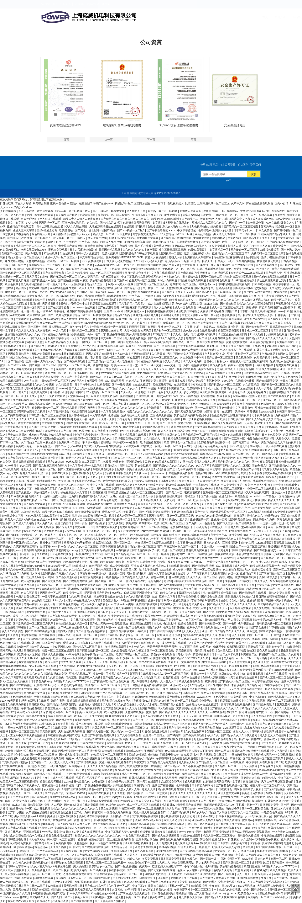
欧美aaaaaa (118, 365)
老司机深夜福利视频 (203, 334)
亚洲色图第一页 (44, 369)
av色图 (30, 588)
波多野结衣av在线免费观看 (182, 453)
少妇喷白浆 (177, 731)
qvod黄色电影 (58, 619)
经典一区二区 (173, 446)
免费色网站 (23, 619)
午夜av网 (111, 627)
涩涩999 (68, 642)
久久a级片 (258, 346)
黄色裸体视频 (162, 245)
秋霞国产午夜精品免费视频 (98, 735)
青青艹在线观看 (223, 411)
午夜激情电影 (159, 299)
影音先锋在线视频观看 (170, 496)
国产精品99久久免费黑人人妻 (255, 315)
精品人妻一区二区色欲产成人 (73, 211)
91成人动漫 (257, 334)
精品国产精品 (122, 315)
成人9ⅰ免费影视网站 (52, 396)
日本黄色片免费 (272, 434)
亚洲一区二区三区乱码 (181, 515)
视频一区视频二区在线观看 (106, 843)
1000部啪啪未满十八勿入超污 (123, 716)
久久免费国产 (230, 773)
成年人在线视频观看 (60, 716)
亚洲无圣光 (284, 704)
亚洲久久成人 (29, 396)
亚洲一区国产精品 (104, 230)
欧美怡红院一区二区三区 (169, 523)
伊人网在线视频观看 (257, 492)
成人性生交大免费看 (93, 604)
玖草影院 (255, 843)
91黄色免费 (199, 384)
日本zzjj (275, 635)
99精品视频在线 (245, 280)
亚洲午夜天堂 (266, 295)
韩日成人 (78, 565)
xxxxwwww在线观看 (83, 307)
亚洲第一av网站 (114, 311)
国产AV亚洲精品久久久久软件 (224, 372)
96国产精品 (269, 777)
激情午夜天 (58, 700)
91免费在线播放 (211, 241)
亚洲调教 (140, 392)
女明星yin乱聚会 (58, 299)
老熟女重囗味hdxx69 (34, 249)
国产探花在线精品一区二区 (32, 500)
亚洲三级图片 (288, 369)
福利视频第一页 (150, 642)
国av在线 (64, 453)
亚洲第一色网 (155, 392)
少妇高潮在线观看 (277, 334)
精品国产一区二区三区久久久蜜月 (36, 245)
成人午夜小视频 (97, 238)
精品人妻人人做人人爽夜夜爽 (81, 218)
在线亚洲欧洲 (159, 731)
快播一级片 (86, 265)
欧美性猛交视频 (262, 569)
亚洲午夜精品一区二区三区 (43, 295)
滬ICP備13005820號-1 (167, 199)
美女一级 (148, 496)
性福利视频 (279, 608)
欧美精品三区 (106, 214)
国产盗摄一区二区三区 (220, 357)
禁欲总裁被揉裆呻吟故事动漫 (277, 893)
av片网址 (206, 646)
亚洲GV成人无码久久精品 (266, 534)
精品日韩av (169, 804)
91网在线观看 (19, 496)
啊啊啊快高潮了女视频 (142, 326)
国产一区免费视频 (126, 866)
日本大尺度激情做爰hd (83, 249)
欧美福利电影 (64, 843)
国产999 (156, 534)
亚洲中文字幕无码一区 (61, 338)
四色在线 (257, 739)
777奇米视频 (149, 388)
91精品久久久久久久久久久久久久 (263, 322)
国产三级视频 (69, 430)
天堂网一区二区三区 (62, 854)
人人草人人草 (127, 369)
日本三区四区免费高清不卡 (126, 342)
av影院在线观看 (163, 542)
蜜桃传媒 (152, 712)
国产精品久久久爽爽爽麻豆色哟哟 (225, 897)
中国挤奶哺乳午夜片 (238, 507)
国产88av (60, 446)
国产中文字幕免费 (77, 376)
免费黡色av (264, 585)
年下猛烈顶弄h (162, 334)
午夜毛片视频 (26, 585)
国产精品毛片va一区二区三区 (228, 511)
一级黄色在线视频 (231, 434)
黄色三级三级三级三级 (173, 249)
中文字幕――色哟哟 (141, 295)
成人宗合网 (187, 615)
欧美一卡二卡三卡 (75, 800)
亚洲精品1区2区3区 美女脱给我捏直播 (105, 739)
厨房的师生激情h (31, 789)
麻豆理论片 (38, 346)
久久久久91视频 (44, 384)
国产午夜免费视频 (263, 461)
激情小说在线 (23, 750)
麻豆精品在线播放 (40, 403)
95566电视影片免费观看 (285, 581)
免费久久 (34, 496)
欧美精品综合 (37, 265)
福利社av (223, 361)
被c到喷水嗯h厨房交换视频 (251, 288)
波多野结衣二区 (59, 326)
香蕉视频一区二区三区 (59, 372)
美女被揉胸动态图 (16, 770)
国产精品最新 (69, 407)
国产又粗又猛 (171, 265)
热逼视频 (273, 546)
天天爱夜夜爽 (184, 650)
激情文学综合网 (239, 534)
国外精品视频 (222, 716)
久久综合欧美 (135, 615)
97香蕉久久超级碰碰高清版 (267, 612)
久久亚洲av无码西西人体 (148, 261)
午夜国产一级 (85, 292)
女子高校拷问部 (187, 469)
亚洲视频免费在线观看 (154, 380)
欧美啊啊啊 (194, 388)
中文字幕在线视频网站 (192, 346)
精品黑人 (271, 477)
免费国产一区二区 (13, 253)
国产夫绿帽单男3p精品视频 (97, 550)
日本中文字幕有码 (273, 685)
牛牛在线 (121, 619)
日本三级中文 (18, 265)
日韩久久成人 (262, 349)
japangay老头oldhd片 (34, 746)
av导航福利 (99, 781)
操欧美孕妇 (270, 731)
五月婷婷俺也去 (78, 415)
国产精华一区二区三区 (167, 330)
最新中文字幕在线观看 (162, 573)
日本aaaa (61, 388)
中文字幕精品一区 (218, 249)
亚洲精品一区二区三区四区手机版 (223, 492)
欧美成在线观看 (37, 315)
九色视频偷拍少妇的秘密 (206, 226)
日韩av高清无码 (238, 446)
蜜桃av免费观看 (58, 249)
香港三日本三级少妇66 (14, 743)
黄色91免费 (266, 307)
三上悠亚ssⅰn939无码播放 (38, 527)
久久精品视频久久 (151, 500)
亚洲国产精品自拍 (124, 372)
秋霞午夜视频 (29, 635)
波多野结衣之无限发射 (176, 222)
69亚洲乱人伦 (62, 646)
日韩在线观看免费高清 (211, 268)
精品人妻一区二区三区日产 (146, 546)
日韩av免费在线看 (279, 592)
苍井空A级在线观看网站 (78, 874)
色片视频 (85, 430)
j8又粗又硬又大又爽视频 (90, 889)
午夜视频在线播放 (104, 469)
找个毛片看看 (143, 245)
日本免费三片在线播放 (93, 615)
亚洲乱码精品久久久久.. (14, 346)
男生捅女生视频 (53, 531)
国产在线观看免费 (267, 265)
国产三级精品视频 (262, 214)
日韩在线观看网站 (215, 619)
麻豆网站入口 (77, 766)
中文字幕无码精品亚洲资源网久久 (141, 276)
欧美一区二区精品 (137, 897)
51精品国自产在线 (61, 434)
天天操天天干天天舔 (95, 662)
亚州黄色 (156, 365)
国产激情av (121, 280)
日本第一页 (246, 311)
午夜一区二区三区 (287, 847)
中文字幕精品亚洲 (16, 426)
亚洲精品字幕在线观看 (21, 226)
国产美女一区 (109, 434)
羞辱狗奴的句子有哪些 (77, 542)
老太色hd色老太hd (21, 357)
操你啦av (233, 211)
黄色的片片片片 (41, 234)
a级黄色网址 (233, 638)
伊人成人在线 (181, 334)
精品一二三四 (293, 322)
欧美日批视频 (255, 673)
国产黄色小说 (83, 230)
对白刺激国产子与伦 (192, 357)
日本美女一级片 (225, 261)
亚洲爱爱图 (145, 346)
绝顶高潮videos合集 (177, 261)
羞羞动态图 (44, 901)
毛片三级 (71, 677)
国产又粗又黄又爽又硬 (189, 411)
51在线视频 (67, 253)
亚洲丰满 (169, 770)
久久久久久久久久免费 (216, 746)
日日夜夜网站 (37, 704)
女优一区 (40, 299)
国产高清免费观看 (88, 338)
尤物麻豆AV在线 (76, 793)
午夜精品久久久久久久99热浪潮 (159, 319)
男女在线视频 (90, 561)
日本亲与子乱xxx (243, 230)
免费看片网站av (129, 527)
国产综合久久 (64, 527)
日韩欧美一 (208, 214)
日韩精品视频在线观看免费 (234, 284)
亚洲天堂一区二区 (50, 222)
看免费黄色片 (281, 245)
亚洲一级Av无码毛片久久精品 (80, 222)
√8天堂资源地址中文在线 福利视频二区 (104, 692)
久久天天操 (159, 353)
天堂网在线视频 (36, 261)
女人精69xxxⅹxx (231, 450)
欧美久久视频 (181, 561)
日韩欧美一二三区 (73, 669)
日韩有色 (248, 407)
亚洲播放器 (197, 372)
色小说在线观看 (170, 816)
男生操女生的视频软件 (245, 403)
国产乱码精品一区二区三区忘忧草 (20, 272)
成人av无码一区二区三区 (132, 515)
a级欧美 (142, 631)
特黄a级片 (111, 465)
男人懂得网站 (123, 608)
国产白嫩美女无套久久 (136, 577)
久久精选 (281, 692)
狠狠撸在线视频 (44, 877)
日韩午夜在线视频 (166, 831)
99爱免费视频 (196, 249)
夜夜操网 (239, 515)
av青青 (9, 750)
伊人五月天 (244, 874)
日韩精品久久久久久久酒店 (63, 346)
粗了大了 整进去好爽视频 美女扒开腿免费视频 (123, 334)
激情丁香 (45, 546)
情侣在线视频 (276, 392)
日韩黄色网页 (273, 800)
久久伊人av (141, 473)
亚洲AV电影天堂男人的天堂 (250, 396)
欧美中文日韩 (293, 762)
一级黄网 (216, 658)
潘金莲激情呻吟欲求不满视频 (265, 631)
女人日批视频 (24, 484)
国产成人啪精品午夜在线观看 (235, 349)
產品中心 (198, 17)
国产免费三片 (24, 492)
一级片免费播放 (264, 365)
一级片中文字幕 (214, 561)
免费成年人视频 (14, 261)
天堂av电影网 (73, 531)
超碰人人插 (176, 257)
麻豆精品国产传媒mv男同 (176, 238)
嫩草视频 (152, 249)
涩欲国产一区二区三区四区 (63, 261)
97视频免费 (65, 426)
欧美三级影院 (270, 638)
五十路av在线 (206, 816)
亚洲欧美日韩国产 (19, 353)
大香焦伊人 (283, 438)
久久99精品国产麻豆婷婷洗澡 (89, 696)
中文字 (236, 407)
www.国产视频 (181, 488)
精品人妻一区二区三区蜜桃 (219, 835)
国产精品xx (286, 265)
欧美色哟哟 (38, 453)
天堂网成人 (291, 708)
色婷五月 (129, 265)
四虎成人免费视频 (111, 241)
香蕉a (214, 777)
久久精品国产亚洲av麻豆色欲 (39, 442)
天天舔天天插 (106, 419)
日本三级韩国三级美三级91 (165, 631)
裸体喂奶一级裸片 (152, 446)
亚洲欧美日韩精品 (85, 612)
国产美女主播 (189, 588)
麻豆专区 (131, 346)
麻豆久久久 (250, 295)
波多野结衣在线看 (246, 577)
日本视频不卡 (196, 376)
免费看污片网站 (171, 419)
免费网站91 (23, 319)
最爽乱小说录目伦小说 (74, 303)
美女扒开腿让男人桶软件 (215, 265)
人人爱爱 (282, 488)
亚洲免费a (225, 407)
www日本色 (285, 311)
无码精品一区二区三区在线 (178, 268)
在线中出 (5, 804)
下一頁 (151, 139)
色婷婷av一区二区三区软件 (129, 322)
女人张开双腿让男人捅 (269, 457)
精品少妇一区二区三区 (21, 569)
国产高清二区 (241, 442)
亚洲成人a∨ (31, 450)
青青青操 (276, 330)
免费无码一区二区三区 (265, 253)
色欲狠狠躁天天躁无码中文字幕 (142, 222)
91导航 (279, 762)
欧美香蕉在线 (66, 723)
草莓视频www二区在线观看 (218, 558)
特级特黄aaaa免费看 (126, 442)
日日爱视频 (97, 627)
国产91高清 (174, 735)
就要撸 (208, 411)
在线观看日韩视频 (180, 565)
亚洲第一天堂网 (33, 438)
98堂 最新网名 (243, 870)
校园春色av (207, 218)
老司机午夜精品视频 (193, 689)
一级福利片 (203, 847)
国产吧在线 (7, 319)
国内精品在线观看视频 (185, 758)
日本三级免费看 (241, 669)
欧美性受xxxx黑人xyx (63, 797)
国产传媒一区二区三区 (244, 249)
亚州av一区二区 (55, 268)
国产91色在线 (56, 461)
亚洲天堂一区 (169, 538)
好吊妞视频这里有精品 (257, 450)
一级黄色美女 (156, 484)
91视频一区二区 (47, 469)
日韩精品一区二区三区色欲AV (146, 403)
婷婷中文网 (118, 211)
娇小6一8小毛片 (80, 326)
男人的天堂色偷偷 (37, 276)
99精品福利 (63, 558)
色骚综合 (106, 442)
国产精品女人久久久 (60, 612)
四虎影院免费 (227, 457)
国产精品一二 (190, 218)
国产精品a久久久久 (233, 735)
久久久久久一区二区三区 (127, 457)
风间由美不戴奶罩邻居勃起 (277, 781)
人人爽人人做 (191, 631)
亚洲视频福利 (230, 542)
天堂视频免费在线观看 (129, 438)
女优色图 (51, 453)
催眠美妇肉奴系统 (156, 874)
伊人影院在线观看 (50, 218)
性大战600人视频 (71, 662)
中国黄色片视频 (238, 696)
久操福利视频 (202, 423)
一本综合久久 (172, 276)
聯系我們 (252, 17)
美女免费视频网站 (90, 708)
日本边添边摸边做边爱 (50, 226)
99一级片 (58, 600)
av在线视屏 (237, 762)
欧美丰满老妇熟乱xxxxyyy (192, 295)
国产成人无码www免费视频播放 (103, 446)
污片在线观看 (218, 295)
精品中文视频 (130, 773)
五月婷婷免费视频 (161, 415)
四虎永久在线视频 (146, 847)
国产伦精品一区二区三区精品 (241, 226)
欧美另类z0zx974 (42, 646)
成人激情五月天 (115, 380)
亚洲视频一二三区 (171, 253)
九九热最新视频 (144, 851)
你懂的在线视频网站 (149, 265)
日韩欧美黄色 (111, 507)
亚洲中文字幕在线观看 (101, 484)
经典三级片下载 (163, 384)
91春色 (17, 531)
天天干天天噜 (189, 716)
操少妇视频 (191, 392)
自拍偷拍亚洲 (147, 877)
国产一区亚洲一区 (234, 438)
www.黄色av (25, 847)
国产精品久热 (288, 504)
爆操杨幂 (252, 307)
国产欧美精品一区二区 (101, 361)
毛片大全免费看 (163, 307)
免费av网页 (155, 600)
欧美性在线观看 (10, 511)
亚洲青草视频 (251, 434)
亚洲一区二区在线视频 (132, 627)
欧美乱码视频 (203, 234)
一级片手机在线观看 (275, 446)
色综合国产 (155, 581)
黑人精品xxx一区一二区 (240, 561)
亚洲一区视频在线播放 (32, 716)
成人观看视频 (193, 781)
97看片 (295, 315)
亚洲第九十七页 (150, 538)
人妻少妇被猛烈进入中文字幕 (233, 218)
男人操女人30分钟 (224, 234)
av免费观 (280, 511)
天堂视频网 (81, 843)
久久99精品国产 (10, 573)
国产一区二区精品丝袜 (14, 403)
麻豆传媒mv (144, 658)
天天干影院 (105, 349)
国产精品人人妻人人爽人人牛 (122, 789)
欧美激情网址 (172, 773)
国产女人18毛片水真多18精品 (264, 419)
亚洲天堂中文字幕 (24, 230)
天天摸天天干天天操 (265, 531)
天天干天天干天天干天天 (162, 646)
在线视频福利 (60, 727)
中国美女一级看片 (16, 727)
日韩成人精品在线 (135, 581)
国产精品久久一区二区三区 (225, 384)
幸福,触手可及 (172, 534)
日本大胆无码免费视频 (118, 261)
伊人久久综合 (172, 361)
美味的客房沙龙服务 (86, 434)
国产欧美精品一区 (257, 326)
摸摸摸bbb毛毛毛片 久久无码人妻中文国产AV (43, 322)
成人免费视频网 (120, 565)
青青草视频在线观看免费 (236, 704)
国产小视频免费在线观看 (154, 511)
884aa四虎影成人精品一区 (72, 623)
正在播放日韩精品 (16, 627)
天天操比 (127, 507)
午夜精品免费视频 (32, 708)
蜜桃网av (247, 820)
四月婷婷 (132, 523)
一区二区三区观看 (151, 773)
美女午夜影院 (33, 253)
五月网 (19, 561)
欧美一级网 (244, 827)
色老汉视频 (70, 708)
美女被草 (215, 885)
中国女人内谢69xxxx (146, 480)
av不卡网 (130, 889)
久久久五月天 (29, 592)
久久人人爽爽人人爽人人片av (191, 638)
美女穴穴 (289, 222)
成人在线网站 (37, 839)
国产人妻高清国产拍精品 (110, 901)
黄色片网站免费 (147, 372)
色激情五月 (263, 268)
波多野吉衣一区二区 (12, 276)
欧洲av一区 (81, 716)
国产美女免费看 (262, 507)
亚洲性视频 (205, 716)
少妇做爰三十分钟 (82, 334)
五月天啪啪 (261, 658)
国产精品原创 (16, 361)
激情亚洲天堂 (172, 214)
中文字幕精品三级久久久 (273, 604)
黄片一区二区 (21, 615)
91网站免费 (217, 311)
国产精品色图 (204, 292)
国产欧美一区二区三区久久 (232, 214)
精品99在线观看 (191, 835)
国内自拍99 (36, 800)
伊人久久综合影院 (76, 226)
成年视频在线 (229, 592)
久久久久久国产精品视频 (235, 346)
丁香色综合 (154, 322)
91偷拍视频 (143, 396)
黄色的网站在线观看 (163, 654)
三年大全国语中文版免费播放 (87, 388)
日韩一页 (179, 743)
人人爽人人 (164, 862)
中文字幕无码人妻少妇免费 (121, 831)
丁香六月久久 (13, 438)
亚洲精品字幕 (248, 573)
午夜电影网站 (182, 889)
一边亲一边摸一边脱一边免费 (59, 496)
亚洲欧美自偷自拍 (74, 504)
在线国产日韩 (118, 403)
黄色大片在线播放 (156, 257)
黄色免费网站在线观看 (146, 292)
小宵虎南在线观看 (272, 835)
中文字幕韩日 (190, 265)
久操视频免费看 (245, 380)
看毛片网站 (82, 897)
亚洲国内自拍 (63, 523)
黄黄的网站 (268, 226)
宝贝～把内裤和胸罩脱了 (236, 665)
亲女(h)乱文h (260, 465)
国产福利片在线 (251, 500)
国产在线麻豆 (39, 797)
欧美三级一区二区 (53, 538)
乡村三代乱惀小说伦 (225, 719)
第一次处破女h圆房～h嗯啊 (37, 577)
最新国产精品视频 (110, 249)
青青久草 (174, 662)
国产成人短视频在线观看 (227, 423)
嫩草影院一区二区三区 (184, 284)
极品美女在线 (158, 727)
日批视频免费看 (38, 392)
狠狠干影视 (55, 241)
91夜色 (162, 388)
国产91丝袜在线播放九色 (52, 569)
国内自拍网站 (287, 496)
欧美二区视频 (61, 870)
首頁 (166, 17)
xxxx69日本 (12, 465)
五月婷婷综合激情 (136, 272)
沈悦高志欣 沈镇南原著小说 (211, 531)
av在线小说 (191, 446)
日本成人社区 (37, 338)
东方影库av (173, 808)
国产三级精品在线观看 (183, 369)
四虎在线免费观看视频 (91, 804)
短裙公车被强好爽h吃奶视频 (70, 689)
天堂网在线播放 (80, 473)
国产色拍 (209, 612)
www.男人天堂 (50, 831)
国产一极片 (216, 581)
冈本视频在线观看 (263, 415)
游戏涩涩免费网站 (201, 700)
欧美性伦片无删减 (29, 654)
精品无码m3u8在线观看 (165, 218)
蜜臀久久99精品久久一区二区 (123, 450)
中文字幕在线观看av (113, 411)
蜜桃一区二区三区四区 (251, 241)
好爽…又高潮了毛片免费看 (95, 461)
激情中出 (209, 361)
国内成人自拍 (65, 631)
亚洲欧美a (107, 608)
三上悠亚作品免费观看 (77, 773)
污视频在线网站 (140, 353)
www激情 (106, 372)
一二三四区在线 (247, 234)
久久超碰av (147, 665)
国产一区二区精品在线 (160, 650)
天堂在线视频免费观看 (180, 288)
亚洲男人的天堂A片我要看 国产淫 (155, 469)
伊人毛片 (212, 673)
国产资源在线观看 (114, 708)
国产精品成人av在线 (44, 280)
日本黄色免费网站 (68, 604)
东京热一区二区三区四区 (163, 211)
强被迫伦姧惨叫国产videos (271, 820)
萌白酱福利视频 (246, 261)
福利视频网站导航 (35, 677)
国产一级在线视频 (165, 346)
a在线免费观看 (142, 384)
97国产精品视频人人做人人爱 (198, 461)
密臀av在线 (158, 577)
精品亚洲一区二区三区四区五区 (144, 558)
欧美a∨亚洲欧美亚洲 (177, 600)
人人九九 (234, 689)
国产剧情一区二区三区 (43, 365)
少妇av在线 (75, 446)
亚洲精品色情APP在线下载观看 (139, 253)
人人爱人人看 (88, 500)
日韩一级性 (151, 423)
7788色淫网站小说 (97, 565)
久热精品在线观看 (102, 642)
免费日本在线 (171, 689)
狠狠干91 (232, 311)
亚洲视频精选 (221, 831)
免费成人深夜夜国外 (14, 326)
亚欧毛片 (107, 770)
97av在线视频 (143, 507)
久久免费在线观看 (220, 338)
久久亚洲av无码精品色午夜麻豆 (53, 349)
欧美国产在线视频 (99, 793)
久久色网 (26, 465)
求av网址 (256, 446)
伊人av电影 (122, 353)
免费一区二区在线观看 (261, 488)
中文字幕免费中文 (29, 785)
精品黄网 (97, 812)
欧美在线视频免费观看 (286, 268)
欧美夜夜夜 (259, 827)
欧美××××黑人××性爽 (121, 284)
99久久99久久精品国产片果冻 (210, 812)
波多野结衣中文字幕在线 (173, 372)
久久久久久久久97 (134, 249)
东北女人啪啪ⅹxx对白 (176, 226)
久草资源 (45, 712)
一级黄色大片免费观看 (118, 812)
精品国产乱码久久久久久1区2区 (231, 465)
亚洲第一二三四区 (154, 735)
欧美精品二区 (177, 388)
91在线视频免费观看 (92, 743)
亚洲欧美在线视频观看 (138, 241)
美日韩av (75, 847)
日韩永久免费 (148, 561)
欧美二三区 (229, 241)
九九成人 (87, 457)
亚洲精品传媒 (134, 461)
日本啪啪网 (235, 295)
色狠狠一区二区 (182, 531)
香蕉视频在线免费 (111, 426)
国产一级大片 (168, 423)
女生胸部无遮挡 (170, 315)
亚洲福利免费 (255, 600)
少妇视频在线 (8, 211)
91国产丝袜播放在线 (74, 789)
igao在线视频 (85, 295)
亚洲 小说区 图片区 (126, 569)
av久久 (130, 596)
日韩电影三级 (26, 554)
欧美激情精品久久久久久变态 (132, 800)
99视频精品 (23, 234)
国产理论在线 (47, 635)
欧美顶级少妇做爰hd (262, 342)
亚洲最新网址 (148, 585)
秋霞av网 (251, 588)
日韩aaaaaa (157, 473)
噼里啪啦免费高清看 (192, 319)
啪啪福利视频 (106, 319)
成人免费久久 (174, 392)
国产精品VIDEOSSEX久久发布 (190, 658)
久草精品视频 (277, 627)
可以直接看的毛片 (208, 480)
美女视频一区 (143, 542)
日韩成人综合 (134, 750)
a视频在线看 (242, 612)
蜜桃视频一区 (50, 785)
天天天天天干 (119, 612)
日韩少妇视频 (284, 403)
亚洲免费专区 (135, 423)
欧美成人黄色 (24, 446)
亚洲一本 (207, 631)
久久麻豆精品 (251, 384)
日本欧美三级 (236, 419)
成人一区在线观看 (74, 284)
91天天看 (13, 700)
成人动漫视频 (125, 361)
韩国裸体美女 (273, 600)
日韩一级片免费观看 (88, 253)
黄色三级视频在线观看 (90, 723)
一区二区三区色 (202, 889)
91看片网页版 (164, 665)
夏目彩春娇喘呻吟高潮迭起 (272, 596)
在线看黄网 (238, 588)
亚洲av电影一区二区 (86, 372)
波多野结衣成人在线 (89, 480)
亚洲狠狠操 (60, 234)
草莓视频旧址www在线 (261, 411)
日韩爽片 (256, 731)
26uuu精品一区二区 (60, 565)
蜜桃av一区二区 (112, 511)
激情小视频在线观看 (273, 257)
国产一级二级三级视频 (151, 808)
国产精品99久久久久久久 (254, 538)
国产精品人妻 (274, 272)
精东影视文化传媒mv (146, 234)
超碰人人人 (28, 469)
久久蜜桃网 (55, 504)
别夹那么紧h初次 (215, 353)
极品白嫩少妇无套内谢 (32, 241)
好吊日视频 (67, 785)
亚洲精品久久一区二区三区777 (231, 253)
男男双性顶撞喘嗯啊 (170, 585)
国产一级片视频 (122, 384)
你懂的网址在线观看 (78, 423)
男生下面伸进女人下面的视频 (185, 353)
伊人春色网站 (67, 665)
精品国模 (21, 288)
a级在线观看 (206, 554)
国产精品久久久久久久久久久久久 (220, 299)
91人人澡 (212, 635)
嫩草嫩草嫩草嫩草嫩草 (14, 665)
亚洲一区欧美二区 (211, 276)
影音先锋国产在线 (218, 685)
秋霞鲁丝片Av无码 (79, 234)
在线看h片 (184, 573)
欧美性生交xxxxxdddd (248, 496)
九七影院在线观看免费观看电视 (258, 480)
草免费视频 (234, 238)
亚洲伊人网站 (125, 469)
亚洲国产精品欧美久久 (155, 426)
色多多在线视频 (180, 527)
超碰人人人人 (241, 731)
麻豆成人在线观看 (135, 881)
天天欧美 (220, 419)
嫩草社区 (241, 642)
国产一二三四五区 (206, 407)
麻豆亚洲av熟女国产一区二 (180, 546)
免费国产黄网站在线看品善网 (85, 311)
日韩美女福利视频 (38, 804)
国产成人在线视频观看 (287, 507)
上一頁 (109, 139)
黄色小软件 (185, 423)
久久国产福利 (58, 847)
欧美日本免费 (177, 380)
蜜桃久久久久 (255, 515)
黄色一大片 (202, 511)
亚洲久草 (245, 719)
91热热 (68, 781)
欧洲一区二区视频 (173, 550)
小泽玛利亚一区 (11, 638)
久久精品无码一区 (238, 627)
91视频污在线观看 (258, 750)
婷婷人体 (249, 268)
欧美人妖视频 (110, 253)
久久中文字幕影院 (11, 677)
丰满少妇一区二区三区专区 (69, 477)
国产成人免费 (82, 812)
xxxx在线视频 (274, 222)
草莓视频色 (282, 303)
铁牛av (4, 723)
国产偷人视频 (209, 496)
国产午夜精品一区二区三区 (20, 739)
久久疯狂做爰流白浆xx (256, 299)
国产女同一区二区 (115, 669)
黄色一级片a (234, 268)
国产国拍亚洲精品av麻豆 (73, 280)
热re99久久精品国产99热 (282, 346)
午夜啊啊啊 (163, 758)
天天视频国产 (227, 800)
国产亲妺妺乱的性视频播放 (194, 272)
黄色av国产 (277, 773)
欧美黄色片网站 (248, 893)
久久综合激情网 (63, 403)
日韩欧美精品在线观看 (257, 372)
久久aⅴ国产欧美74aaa (149, 453)
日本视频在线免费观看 (56, 334)
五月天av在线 (26, 211)
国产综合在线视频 (212, 596)
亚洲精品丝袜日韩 (288, 342)
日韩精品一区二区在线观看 (237, 388)
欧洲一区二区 (294, 773)
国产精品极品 (292, 399)
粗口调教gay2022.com (165, 396)
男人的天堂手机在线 (223, 315)
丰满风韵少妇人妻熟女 (45, 319)
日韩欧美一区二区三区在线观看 (48, 415)
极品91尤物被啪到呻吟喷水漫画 (141, 268)
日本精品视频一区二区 (146, 419)
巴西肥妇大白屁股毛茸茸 (194, 777)
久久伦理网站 (29, 218)
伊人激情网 (110, 704)
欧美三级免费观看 (90, 507)
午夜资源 (111, 369)
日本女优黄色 (264, 230)
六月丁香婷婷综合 (59, 411)
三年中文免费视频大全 (214, 758)
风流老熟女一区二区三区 (244, 812)
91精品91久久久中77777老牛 (72, 681)
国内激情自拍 (102, 877)
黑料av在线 (30, 604)
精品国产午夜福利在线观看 (16, 877)
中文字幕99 (108, 746)
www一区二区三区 (119, 292)
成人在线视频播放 (92, 831)
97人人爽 (31, 222)
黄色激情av (69, 399)
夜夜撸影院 (99, 588)
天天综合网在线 (73, 885)
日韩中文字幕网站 (51, 542)
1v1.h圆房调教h (265, 847)
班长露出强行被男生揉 (231, 326)
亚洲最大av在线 (251, 777)
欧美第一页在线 (39, 292)
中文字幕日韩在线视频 (188, 542)
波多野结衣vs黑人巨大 (220, 650)
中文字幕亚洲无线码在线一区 (203, 585)
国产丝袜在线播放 (21, 685)
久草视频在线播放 (37, 812)
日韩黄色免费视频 (248, 835)
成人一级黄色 (264, 388)
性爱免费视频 (153, 770)
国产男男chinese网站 (109, 592)
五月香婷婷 (7, 322)
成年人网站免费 (193, 303)
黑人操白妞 (164, 638)
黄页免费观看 (45, 211)
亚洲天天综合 (102, 457)
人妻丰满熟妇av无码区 (108, 265)
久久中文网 (96, 716)
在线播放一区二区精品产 (36, 238)
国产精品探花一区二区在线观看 (56, 585)
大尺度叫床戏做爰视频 (257, 292)
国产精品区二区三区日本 (231, 488)
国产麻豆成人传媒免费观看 (16, 369)
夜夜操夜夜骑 (192, 492)
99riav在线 (279, 211)
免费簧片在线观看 (287, 365)
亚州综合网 (253, 257)
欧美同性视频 (252, 866)
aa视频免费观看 (269, 249)
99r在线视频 (280, 292)
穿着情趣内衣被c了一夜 (145, 550)
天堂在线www (191, 214)
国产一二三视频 (137, 870)
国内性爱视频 (8, 585)
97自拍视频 (51, 253)
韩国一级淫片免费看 (30, 268)
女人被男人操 (52, 789)
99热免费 (204, 307)
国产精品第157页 (110, 222)
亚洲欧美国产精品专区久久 (274, 234)
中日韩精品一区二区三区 (62, 265)
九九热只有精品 (31, 511)
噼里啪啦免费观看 (11, 604)
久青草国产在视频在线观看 (148, 696)
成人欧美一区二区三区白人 (69, 238)
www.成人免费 (25, 669)
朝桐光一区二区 (41, 477)
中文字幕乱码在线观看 (208, 426)
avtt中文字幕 (17, 315)
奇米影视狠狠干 (84, 719)
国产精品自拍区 (245, 650)
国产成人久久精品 (24, 523)
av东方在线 (211, 303)
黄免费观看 (134, 357)
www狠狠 (223, 546)
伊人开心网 (239, 635)
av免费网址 (92, 322)
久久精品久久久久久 (81, 569)
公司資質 (216, 17)
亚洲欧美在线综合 (167, 851)
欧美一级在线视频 (279, 527)
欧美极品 (280, 214)
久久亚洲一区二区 (103, 554)
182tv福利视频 (61, 519)
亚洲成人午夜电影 (191, 211)
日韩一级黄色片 (165, 295)
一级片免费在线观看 (28, 596)
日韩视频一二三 (129, 500)
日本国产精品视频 (32, 372)
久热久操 (115, 268)
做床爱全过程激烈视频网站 (229, 646)
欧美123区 (233, 692)
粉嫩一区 (24, 646)
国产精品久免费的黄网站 (117, 700)
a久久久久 (213, 735)
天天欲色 (6, 615)
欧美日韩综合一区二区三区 (108, 423)
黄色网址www (13, 550)
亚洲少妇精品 (124, 820)
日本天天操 (55, 746)
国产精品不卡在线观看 (23, 723)
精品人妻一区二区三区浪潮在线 (112, 234)
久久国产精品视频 (77, 272)
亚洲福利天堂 (199, 708)
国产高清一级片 (124, 542)
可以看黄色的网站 (100, 689)
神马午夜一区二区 (184, 342)
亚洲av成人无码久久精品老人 (190, 245)
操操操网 (228, 469)
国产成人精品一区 (98, 731)
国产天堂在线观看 (148, 781)
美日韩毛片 (130, 511)
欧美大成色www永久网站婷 (247, 272)
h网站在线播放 (59, 473)
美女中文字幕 (16, 222)
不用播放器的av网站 (103, 893)
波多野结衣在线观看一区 (285, 361)
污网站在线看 (33, 388)
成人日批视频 (224, 565)
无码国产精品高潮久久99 (219, 804)
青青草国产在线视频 (70, 245)
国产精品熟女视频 (35, 504)
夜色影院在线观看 (141, 623)
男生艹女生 (44, 777)
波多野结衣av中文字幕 (19, 488)
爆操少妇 (281, 295)
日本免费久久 (190, 858)
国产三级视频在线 (11, 885)
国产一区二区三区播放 (42, 627)
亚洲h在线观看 (251, 638)
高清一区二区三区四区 (72, 484)
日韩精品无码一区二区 (120, 453)
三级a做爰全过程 (47, 230)
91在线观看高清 (233, 727)
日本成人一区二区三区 (255, 330)
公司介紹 (181, 17)
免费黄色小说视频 (90, 704)
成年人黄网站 (69, 319)
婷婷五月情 (192, 496)
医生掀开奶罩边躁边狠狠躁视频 (230, 415)
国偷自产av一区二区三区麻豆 (248, 546)
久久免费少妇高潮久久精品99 (136, 758)
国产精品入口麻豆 (19, 280)
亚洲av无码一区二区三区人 (61, 257)
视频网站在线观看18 (221, 280)
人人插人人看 (47, 604)
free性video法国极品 (62, 292)
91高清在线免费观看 (158, 488)
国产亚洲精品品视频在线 (91, 631)
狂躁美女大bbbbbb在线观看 (191, 581)
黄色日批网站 (82, 820)
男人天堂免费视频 (240, 662)
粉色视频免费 (71, 561)
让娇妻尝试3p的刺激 (70, 685)
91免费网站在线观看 (260, 511)
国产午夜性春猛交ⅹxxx (161, 230)
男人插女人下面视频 (201, 750)
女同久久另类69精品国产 (20, 399)
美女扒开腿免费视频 (213, 692)
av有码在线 (123, 550)
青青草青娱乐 (173, 558)
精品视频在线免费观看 (193, 280)
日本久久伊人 (168, 480)
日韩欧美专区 (274, 646)
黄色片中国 (220, 696)
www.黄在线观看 (92, 261)
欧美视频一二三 (73, 592)
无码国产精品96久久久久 (134, 299)
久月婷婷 (284, 531)
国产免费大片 (194, 523)
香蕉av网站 (25, 689)
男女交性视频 (143, 465)
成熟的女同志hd (39, 434)
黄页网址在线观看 (141, 673)
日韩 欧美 (178, 399)
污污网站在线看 (140, 534)
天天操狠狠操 (218, 573)
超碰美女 (78, 322)
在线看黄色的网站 (248, 558)
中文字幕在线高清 (48, 851)
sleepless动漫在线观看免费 (199, 330)
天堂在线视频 (87, 214)
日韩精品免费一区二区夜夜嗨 (274, 623)
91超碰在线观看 (25, 480)
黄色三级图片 (111, 600)
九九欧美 (97, 473)
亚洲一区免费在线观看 (40, 214)
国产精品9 (13, 238)
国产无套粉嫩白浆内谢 (162, 870)
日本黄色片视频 (52, 642)
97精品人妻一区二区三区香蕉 (172, 673)
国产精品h (243, 800)
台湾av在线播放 (191, 677)
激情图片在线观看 (255, 319)
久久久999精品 (220, 403)
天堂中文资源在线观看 (121, 631)
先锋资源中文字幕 (233, 854)
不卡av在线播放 (18, 434)
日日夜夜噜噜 (32, 650)
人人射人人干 (168, 681)
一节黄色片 (270, 496)
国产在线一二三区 (154, 288)
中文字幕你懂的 (187, 230)
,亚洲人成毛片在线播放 (99, 353)
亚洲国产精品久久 (202, 261)
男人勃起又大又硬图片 (151, 349)
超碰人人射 (235, 245)
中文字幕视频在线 (283, 585)
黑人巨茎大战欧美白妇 (206, 322)
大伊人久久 (143, 704)
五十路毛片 (70, 241)
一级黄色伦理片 (44, 446)
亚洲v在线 (234, 500)
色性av (181, 870)
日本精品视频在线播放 (228, 700)
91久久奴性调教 (229, 777)
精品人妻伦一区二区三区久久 (25, 257)
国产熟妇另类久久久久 (283, 465)
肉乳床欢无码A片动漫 (275, 469)
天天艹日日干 (200, 430)
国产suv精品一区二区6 (131, 230)
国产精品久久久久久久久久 (284, 319)
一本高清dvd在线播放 (206, 484)
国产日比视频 (130, 685)
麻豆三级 (239, 338)
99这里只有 (78, 380)
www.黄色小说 (173, 365)
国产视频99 (202, 288)
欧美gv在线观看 (140, 739)
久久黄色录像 (56, 677)
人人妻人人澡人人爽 (61, 762)
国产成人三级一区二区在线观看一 (237, 523)
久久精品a (132, 380)
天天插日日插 (50, 303)
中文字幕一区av (89, 241)
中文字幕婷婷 (98, 415)
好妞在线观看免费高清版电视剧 (126, 588)
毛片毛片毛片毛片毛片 (133, 303)
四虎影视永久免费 (267, 504)
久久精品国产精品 (67, 214)
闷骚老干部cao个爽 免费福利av (179, 754)
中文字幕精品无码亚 (92, 257)
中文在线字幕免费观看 (82, 619)
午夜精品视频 (125, 245)
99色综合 (228, 380)
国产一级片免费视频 (60, 315)
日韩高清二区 (26, 851)
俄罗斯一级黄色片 (127, 561)
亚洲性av (276, 808)
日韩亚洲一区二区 (190, 746)
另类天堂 (199, 650)
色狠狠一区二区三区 (85, 635)
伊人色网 (140, 484)
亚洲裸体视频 (292, 272)
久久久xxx (22, 338)
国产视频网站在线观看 (63, 615)
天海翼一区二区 (217, 689)
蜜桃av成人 (225, 399)
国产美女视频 (131, 426)
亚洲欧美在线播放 (248, 877)
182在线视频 (264, 542)
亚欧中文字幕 (167, 596)
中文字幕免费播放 (53, 423)
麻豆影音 (55, 392)
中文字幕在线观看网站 (162, 272)
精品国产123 (153, 677)
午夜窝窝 (139, 762)
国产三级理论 (10, 777)
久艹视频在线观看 (13, 766)
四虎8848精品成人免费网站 (161, 461)
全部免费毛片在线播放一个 (215, 442)
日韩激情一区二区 (189, 477)
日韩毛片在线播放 (188, 241)
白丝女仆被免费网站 (240, 365)
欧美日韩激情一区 (21, 808)
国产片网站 (282, 712)
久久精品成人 (152, 438)
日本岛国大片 (191, 692)
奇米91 (168, 581)
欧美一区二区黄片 (282, 299)
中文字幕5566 (258, 696)
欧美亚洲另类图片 (229, 330)
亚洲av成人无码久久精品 (207, 820)
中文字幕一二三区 (112, 338)
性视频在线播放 (225, 554)
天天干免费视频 (163, 843)
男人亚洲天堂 (156, 434)
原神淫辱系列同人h (49, 399)
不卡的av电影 (90, 442)
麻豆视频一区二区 (127, 319)
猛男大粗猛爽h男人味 (197, 253)
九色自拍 (103, 612)
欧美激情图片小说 (19, 453)
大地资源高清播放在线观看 (105, 226)
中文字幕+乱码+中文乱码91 (199, 326)
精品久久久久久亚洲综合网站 (256, 303)
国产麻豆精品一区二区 (64, 276)
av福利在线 (68, 295)
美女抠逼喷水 (206, 369)
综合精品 (61, 877)
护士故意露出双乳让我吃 (272, 280)
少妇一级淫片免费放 (126, 642)
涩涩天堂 (89, 592)
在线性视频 (154, 226)
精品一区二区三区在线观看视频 (93, 315)
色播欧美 (119, 461)
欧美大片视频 (117, 827)
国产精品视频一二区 (118, 519)
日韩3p (163, 519)
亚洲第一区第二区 (169, 326)
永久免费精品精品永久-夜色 (62, 342)
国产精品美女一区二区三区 (212, 762)
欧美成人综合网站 (28, 712)
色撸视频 (49, 388)
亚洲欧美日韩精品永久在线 (111, 295)
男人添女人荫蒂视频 (240, 619)
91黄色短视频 (224, 612)
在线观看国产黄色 (252, 689)
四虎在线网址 (13, 831)
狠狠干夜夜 (7, 245)
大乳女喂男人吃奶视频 (271, 885)
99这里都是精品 (289, 739)
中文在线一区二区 (225, 851)
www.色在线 (206, 669)
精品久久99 (291, 600)
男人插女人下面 (136, 211)
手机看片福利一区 (214, 211)
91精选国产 (174, 692)
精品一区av (102, 403)
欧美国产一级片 (65, 369)
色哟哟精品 (219, 238)
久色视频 (132, 585)
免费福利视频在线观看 (92, 839)
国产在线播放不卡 (285, 307)
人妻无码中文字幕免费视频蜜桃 (27, 735)
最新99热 (35, 303)
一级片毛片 (60, 330)
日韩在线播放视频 (103, 820)
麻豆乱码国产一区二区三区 (275, 588)
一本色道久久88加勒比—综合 (232, 889)
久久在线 (42, 554)
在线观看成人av (135, 311)
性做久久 (248, 596)
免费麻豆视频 (171, 677)
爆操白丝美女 (233, 615)
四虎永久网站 (273, 793)
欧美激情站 (66, 230)
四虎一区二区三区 (114, 357)
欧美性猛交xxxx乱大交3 (117, 480)
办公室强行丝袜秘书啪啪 (229, 257)
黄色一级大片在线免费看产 (41, 515)
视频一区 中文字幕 (209, 469)
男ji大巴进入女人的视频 (156, 450)
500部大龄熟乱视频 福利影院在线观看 (196, 450)
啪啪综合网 (233, 808)
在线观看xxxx (207, 284)
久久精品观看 (64, 384)
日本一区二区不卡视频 (225, 654)
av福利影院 (280, 874)
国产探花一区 (237, 222)
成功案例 (234, 17)
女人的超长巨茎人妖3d (257, 245)
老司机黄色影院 (84, 403)
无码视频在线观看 (277, 426)
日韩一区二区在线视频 (200, 824)
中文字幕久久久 (39, 897)
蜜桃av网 (169, 407)
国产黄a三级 (159, 800)
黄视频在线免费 (191, 662)
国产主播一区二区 (144, 719)
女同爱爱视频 (201, 238)
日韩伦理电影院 (17, 839)
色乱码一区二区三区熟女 (155, 399)
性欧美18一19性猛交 (237, 581)
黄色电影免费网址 (178, 403)
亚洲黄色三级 (237, 392)
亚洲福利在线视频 (182, 511)
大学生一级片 (207, 546)
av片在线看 (36, 770)
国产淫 (285, 804)
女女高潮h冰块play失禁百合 (77, 515)
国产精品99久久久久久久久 (274, 615)
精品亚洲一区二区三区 (129, 874)
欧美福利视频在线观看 (160, 311)
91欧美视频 (173, 349)
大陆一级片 (119, 858)
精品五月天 (171, 777)
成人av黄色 (123, 214)
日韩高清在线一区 (281, 326)
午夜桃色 (59, 311)
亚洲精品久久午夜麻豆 (198, 257)
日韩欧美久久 (82, 781)
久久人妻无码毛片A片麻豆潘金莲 (99, 276)
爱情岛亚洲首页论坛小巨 (255, 211)
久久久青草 (203, 465)
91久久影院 (107, 561)
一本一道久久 (52, 284)
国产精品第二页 (55, 793)
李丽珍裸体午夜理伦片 (118, 473)
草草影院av (146, 523)
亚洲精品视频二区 (80, 673)
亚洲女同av (226, 496)
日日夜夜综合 (185, 407)
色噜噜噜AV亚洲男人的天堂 (215, 230)
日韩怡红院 (126, 465)
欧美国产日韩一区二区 (46, 407)
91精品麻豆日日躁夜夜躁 (136, 307)
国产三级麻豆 (100, 211)
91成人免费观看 (168, 280)
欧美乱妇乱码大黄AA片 (183, 299)
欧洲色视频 (12, 284)
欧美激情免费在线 (253, 793)
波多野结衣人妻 (268, 577)
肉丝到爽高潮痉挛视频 (238, 276)
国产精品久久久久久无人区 (259, 238)
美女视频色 (127, 396)
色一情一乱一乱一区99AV (36, 311)
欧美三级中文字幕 (13, 515)
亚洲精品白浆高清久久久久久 (210, 222)
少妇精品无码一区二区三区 (83, 438)
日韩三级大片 (233, 596)
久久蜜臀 (207, 504)
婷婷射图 (181, 893)
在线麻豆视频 (182, 384)
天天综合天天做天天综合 (152, 369)
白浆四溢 (129, 592)
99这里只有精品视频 (133, 600)
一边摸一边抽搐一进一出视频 (109, 326)
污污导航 (293, 785)
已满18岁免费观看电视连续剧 (224, 319)
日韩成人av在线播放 (283, 538)
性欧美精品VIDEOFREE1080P (124, 257)
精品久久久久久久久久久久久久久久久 (150, 411)
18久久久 (107, 438)
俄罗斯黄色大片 (41, 870)
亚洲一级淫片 (161, 554)
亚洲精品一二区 (120, 816)
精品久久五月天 (96, 284)
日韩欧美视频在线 (119, 492)
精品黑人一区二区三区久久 (26, 793)
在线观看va (52, 430)
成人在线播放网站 (264, 218)
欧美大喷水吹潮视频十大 (265, 565)
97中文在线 (88, 346)
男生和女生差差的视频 (211, 342)
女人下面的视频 (190, 396)
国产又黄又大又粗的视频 (206, 438)
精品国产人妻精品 (199, 893)
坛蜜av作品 (269, 353)
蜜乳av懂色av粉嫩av (99, 504)
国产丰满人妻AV (291, 249)
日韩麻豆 (234, 839)
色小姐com (22, 754)
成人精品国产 (153, 689)
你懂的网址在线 (47, 480)
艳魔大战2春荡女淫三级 (34, 473)
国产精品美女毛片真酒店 (162, 762)
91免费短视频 (98, 492)
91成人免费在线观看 (191, 681)
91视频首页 (281, 716)
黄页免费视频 (150, 858)
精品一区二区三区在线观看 (58, 650)
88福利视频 (41, 507)
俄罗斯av (145, 866)
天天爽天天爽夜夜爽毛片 (100, 245)
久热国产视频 (262, 357)
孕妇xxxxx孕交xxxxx (224, 893)
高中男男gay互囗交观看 (105, 488)
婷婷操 (154, 681)
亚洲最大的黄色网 (112, 330)
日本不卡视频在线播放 (230, 816)
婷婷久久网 (248, 542)
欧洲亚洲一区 (284, 226)
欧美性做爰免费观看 (89, 585)
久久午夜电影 (229, 480)
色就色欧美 (294, 376)
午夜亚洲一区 (127, 808)
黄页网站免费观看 (253, 477)
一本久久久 (51, 770)
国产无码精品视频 (274, 789)
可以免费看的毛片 (232, 484)
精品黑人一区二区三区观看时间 (249, 361)
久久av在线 (291, 881)
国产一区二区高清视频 (155, 527)
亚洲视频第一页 (200, 519)
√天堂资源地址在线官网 (243, 677)
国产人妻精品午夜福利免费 (198, 349)
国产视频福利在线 (243, 265)
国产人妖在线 (116, 523)
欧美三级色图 (255, 222)
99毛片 (255, 442)
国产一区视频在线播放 (287, 372)
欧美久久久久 (87, 288)
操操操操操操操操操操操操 (226, 430)
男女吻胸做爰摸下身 (145, 519)
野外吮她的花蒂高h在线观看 (270, 276)
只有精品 (163, 877)
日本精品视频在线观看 (133, 434)
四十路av (184, 820)
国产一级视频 (42, 689)
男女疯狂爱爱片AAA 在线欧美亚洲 (34, 719)
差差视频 (101, 292)
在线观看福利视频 (135, 226)
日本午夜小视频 (262, 284)
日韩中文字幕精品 (242, 550)
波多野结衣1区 (32, 531)
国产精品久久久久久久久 (171, 376)
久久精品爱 (175, 874)
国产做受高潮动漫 (222, 288)
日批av (134, 399)
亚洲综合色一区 (120, 430)
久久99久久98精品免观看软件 (119, 477)
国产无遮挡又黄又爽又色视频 (218, 877)
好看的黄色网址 (249, 743)
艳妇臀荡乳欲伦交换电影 (109, 596)
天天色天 (93, 477)
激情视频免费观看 (151, 442)
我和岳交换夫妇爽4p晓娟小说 (192, 415)
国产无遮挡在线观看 (129, 735)
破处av (206, 477)
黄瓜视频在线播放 (21, 773)
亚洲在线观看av (104, 874)
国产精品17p (241, 739)
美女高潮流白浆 (102, 542)
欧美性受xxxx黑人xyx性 (269, 619)
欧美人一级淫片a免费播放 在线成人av (28, 519)
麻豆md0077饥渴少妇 (232, 673)
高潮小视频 (226, 577)
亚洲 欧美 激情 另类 (169, 635)
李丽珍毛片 (238, 685)
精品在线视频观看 (11, 380)
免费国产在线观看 (147, 604)
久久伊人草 (116, 376)
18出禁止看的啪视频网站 (232, 334)
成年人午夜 (100, 268)
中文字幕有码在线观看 (209, 615)
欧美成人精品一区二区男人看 (89, 870)
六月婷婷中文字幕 (88, 399)
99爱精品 (75, 739)
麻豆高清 (75, 299)
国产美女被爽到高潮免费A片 (99, 299)
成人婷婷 (152, 588)
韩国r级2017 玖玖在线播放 (200, 874)
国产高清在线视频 (87, 762)
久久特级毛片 (220, 272)
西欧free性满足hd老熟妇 (156, 531)
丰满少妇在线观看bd (109, 288)
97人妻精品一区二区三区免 (176, 234)
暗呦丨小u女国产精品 (122, 238)
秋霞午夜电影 (39, 615)
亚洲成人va (279, 492)
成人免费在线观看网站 (141, 827)
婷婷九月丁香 (53, 534)
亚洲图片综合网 (154, 750)
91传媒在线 (65, 419)
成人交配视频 (261, 608)
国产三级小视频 (231, 322)
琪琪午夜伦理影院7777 (64, 507)
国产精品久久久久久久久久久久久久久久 (125, 218)
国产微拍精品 (228, 303)
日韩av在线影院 (176, 577)
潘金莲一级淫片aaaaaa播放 (82, 881)
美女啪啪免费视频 (148, 238)
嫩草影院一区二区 (16, 292)
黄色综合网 (247, 369)
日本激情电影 (190, 276)
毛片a (93, 419)
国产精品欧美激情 (264, 704)
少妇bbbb (294, 874)
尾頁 (193, 139)
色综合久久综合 (116, 804)
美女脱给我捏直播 (32, 284)
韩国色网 (105, 322)
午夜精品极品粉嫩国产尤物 (283, 241)
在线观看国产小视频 (234, 473)
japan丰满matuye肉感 (195, 534)
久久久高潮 (119, 793)
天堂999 (177, 303)
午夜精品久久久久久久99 (147, 214)
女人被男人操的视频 (199, 870)
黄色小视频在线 (200, 403)
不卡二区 (149, 862)
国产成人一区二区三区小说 (74, 365)
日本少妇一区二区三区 (164, 612)
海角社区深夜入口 (164, 241)
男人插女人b (186, 762)
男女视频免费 (244, 357)
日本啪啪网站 (136, 669)
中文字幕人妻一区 (171, 604)
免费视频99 (282, 415)
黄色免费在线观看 (237, 342)
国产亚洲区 (210, 881)
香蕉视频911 (141, 700)
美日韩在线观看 (290, 380)
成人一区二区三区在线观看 (106, 272)
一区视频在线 (82, 554)
